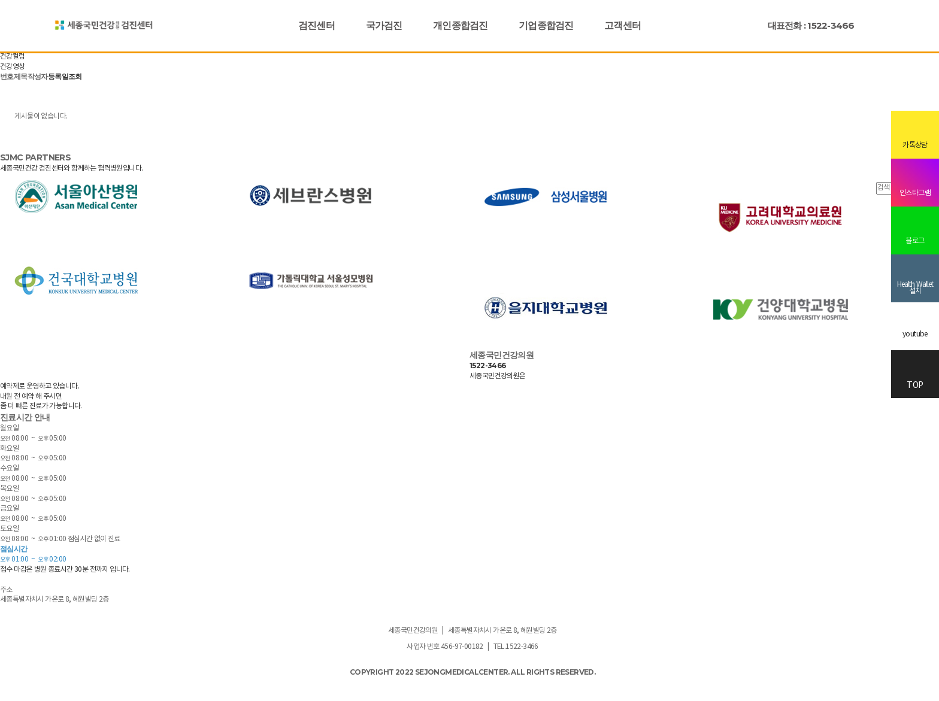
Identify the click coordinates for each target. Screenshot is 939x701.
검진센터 (316, 25)
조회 (75, 76)
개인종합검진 (460, 25)
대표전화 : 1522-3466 (811, 25)
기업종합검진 (546, 25)
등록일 (58, 76)
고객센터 (622, 25)
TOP (915, 374)
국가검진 (384, 25)
